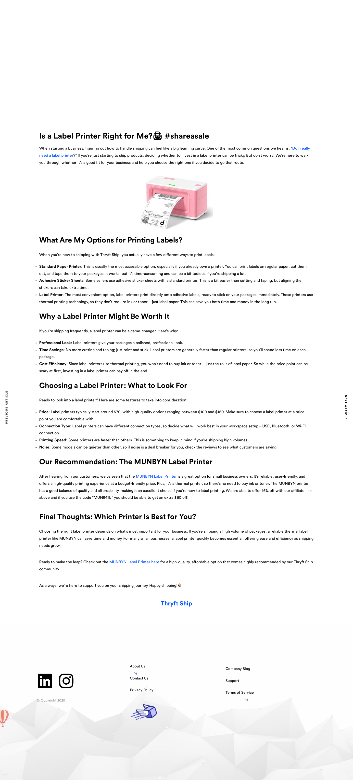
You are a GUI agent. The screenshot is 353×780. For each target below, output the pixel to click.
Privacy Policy (141, 690)
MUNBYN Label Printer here (134, 562)
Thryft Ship (176, 604)
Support (232, 681)
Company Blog (238, 669)
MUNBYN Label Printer (156, 476)
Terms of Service (240, 692)
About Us (137, 666)
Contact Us (139, 678)
